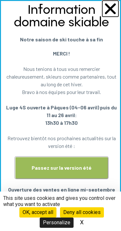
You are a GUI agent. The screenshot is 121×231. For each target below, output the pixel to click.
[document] (60, 115)
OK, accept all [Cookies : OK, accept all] (38, 212)
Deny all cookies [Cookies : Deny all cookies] (82, 212)
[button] (110, 8)
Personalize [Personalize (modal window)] (56, 222)
